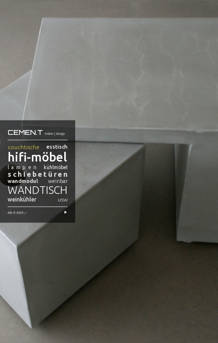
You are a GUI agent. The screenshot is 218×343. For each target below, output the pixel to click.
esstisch (57, 147)
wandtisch (38, 190)
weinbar (58, 181)
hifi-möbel (37, 157)
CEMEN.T (25, 132)
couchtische (24, 147)
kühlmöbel (56, 168)
